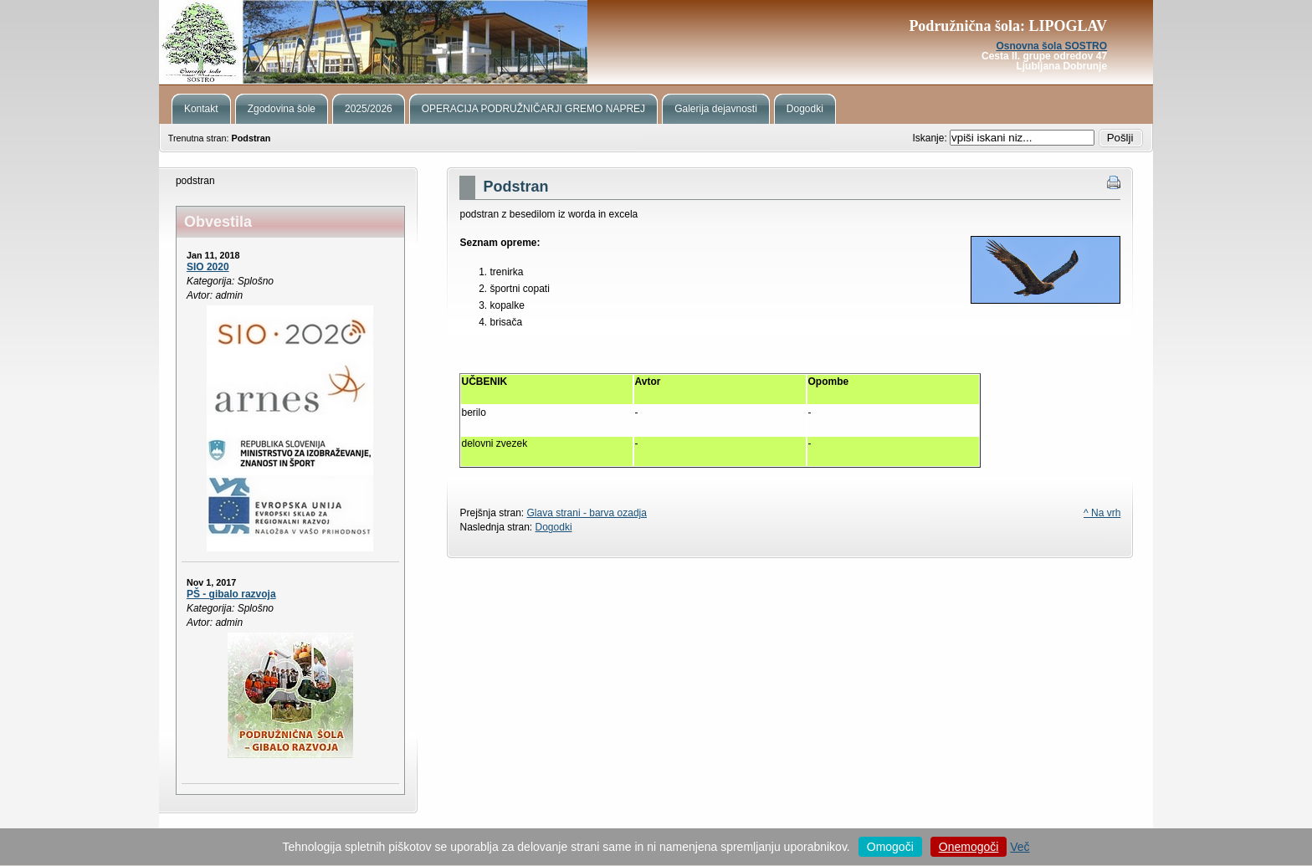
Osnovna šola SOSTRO (1051, 46)
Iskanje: (931, 138)
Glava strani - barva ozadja (587, 513)
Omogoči (890, 846)
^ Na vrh (1102, 513)
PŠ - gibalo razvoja (231, 594)
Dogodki (554, 527)
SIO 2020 (208, 267)
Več (1019, 846)
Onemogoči (969, 846)
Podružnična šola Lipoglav (656, 42)
